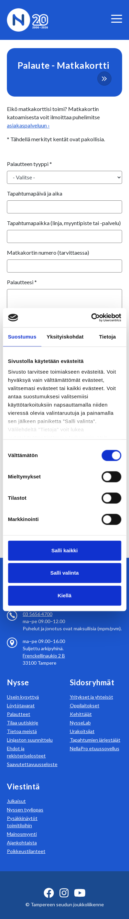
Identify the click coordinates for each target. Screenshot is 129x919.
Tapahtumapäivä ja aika (34, 193)
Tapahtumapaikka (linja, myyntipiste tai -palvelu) (64, 223)
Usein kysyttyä (23, 688)
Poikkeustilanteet (26, 843)
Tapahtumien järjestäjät (95, 731)
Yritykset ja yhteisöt (91, 688)
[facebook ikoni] (49, 884)
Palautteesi (22, 282)
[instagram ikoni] (64, 884)
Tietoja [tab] (107, 337)
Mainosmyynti (22, 826)
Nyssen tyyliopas (25, 801)
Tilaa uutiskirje (22, 714)
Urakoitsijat (82, 723)
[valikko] (116, 19)
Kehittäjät (81, 706)
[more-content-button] (104, 78)
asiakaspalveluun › (28, 125)
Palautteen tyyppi (29, 163)
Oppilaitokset (84, 697)
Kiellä (64, 595)
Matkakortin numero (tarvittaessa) (48, 252)
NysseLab (80, 714)
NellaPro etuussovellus (94, 740)
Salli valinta (64, 573)
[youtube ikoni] (80, 884)
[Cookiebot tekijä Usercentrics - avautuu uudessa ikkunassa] (92, 317)
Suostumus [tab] (22, 337)
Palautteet (18, 706)
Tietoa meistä (22, 723)
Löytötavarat (21, 697)
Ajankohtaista (22, 834)
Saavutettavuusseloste (32, 756)
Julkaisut (16, 793)
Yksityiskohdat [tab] (65, 337)
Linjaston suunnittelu (30, 731)
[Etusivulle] (27, 19)
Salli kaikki (64, 550)
